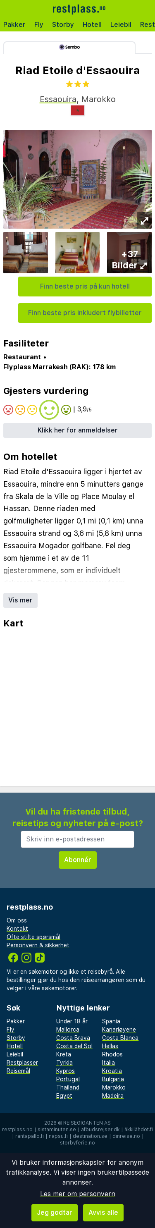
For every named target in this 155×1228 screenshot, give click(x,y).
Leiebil (120, 25)
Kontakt (17, 928)
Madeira (113, 1095)
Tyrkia (64, 1062)
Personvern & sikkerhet (38, 945)
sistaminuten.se (57, 1129)
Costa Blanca (120, 1037)
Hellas (110, 1046)
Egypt (64, 1095)
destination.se (90, 1136)
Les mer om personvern (77, 1194)
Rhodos (112, 1054)
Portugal (68, 1079)
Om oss (17, 920)
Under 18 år (72, 1021)
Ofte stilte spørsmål (33, 937)
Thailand (67, 1087)
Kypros (65, 1071)
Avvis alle (103, 1212)
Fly (38, 25)
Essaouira (58, 99)
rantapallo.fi (29, 1136)
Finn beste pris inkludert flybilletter (85, 313)
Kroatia (112, 1071)
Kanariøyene (119, 1029)
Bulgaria (113, 1079)
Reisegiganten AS (87, 1123)
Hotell (92, 25)
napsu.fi (58, 1136)
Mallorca (67, 1029)
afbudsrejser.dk (100, 1129)
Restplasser (22, 1062)
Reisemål (18, 1071)
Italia (108, 1062)
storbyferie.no (77, 1143)
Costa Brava (73, 1037)
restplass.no (17, 1129)
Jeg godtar (54, 1212)
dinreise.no (126, 1136)
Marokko (114, 1087)
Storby (63, 25)
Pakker (14, 25)
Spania (111, 1021)
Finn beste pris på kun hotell (85, 286)
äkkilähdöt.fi (138, 1129)
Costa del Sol (74, 1046)
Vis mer (20, 600)
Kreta (63, 1054)
